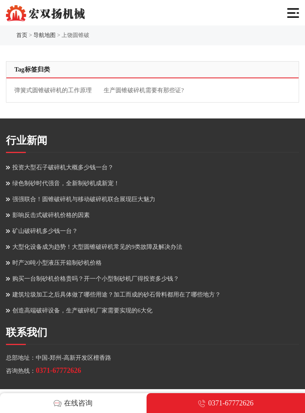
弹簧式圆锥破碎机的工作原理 (53, 90)
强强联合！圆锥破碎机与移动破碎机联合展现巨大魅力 (83, 199)
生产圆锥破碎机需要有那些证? (144, 90)
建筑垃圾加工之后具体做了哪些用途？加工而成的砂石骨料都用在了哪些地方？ (116, 294)
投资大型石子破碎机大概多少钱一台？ (63, 167)
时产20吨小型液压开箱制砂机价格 (57, 263)
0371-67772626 (58, 370)
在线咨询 (73, 403)
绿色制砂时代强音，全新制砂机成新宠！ (66, 183)
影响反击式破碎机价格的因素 (51, 215)
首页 (21, 35)
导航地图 (44, 35)
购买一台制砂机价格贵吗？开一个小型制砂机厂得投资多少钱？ (95, 278)
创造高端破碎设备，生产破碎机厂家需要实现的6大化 (82, 310)
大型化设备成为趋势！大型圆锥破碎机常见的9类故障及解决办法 (97, 247)
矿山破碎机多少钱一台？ (45, 231)
